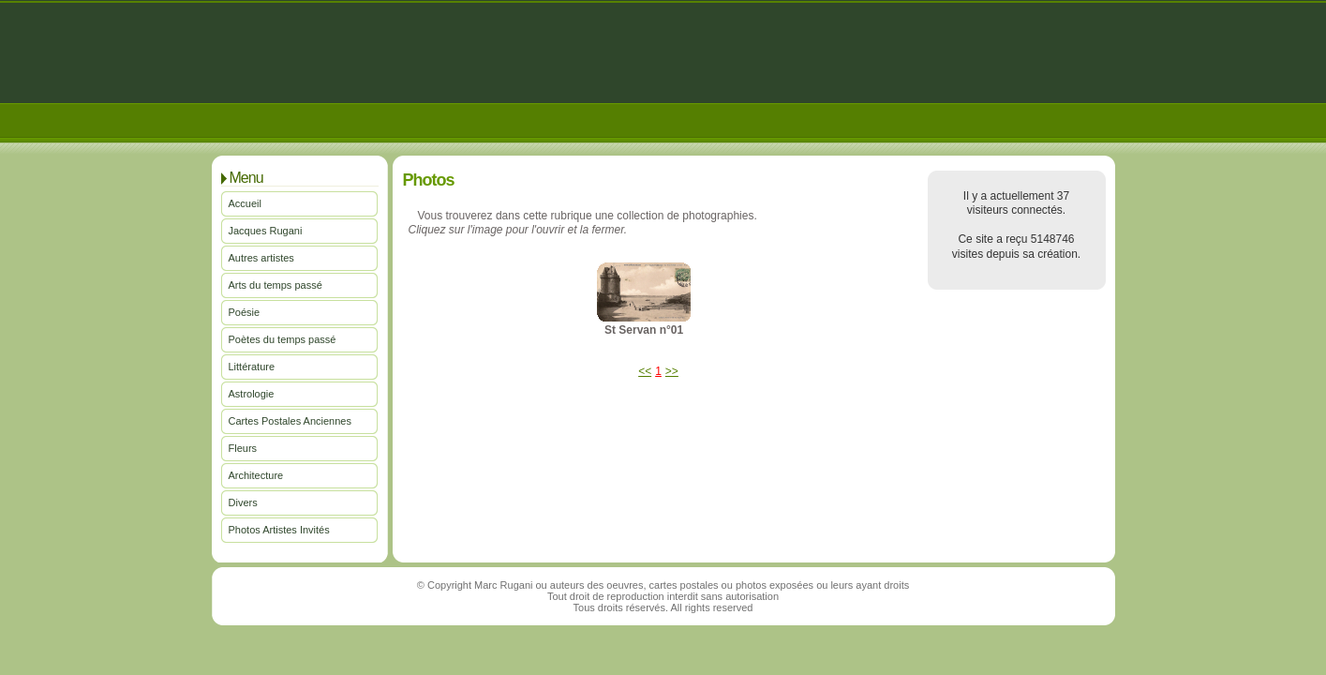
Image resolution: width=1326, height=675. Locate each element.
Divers (243, 502)
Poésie (245, 312)
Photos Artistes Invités (279, 529)
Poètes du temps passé (282, 339)
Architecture (256, 475)
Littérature (252, 366)
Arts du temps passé (275, 285)
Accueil (245, 203)
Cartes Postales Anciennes (290, 421)
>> (671, 371)
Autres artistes (261, 257)
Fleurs (243, 448)
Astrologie (252, 393)
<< (644, 371)
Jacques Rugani (266, 230)
